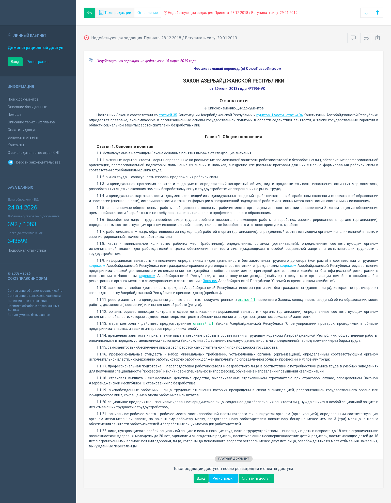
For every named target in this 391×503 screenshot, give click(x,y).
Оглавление (147, 13)
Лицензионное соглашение (28, 301)
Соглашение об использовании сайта (35, 291)
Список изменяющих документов (234, 108)
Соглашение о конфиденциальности (34, 296)
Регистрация (38, 62)
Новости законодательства (34, 162)
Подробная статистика (27, 250)
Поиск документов (23, 99)
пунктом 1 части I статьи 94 (279, 115)
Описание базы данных (27, 107)
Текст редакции (115, 12)
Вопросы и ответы (23, 137)
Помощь (15, 114)
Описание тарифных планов (31, 122)
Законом (210, 281)
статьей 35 (168, 115)
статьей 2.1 (203, 323)
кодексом (97, 266)
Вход (15, 62)
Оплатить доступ (22, 130)
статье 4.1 (246, 300)
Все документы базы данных (29, 315)
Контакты (16, 145)
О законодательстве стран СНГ (34, 153)
